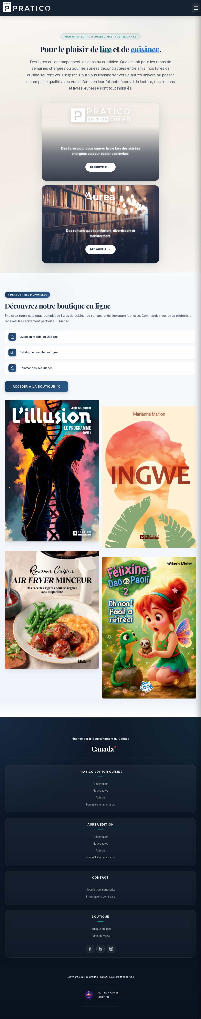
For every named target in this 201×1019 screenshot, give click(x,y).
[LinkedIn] (100, 949)
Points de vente (100, 936)
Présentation (101, 784)
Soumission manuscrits (100, 890)
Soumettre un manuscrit (100, 804)
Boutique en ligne (100, 929)
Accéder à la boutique (36, 393)
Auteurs (100, 797)
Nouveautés (100, 791)
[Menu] (196, 8)
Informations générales (100, 896)
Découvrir (100, 167)
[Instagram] (111, 949)
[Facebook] (90, 949)
